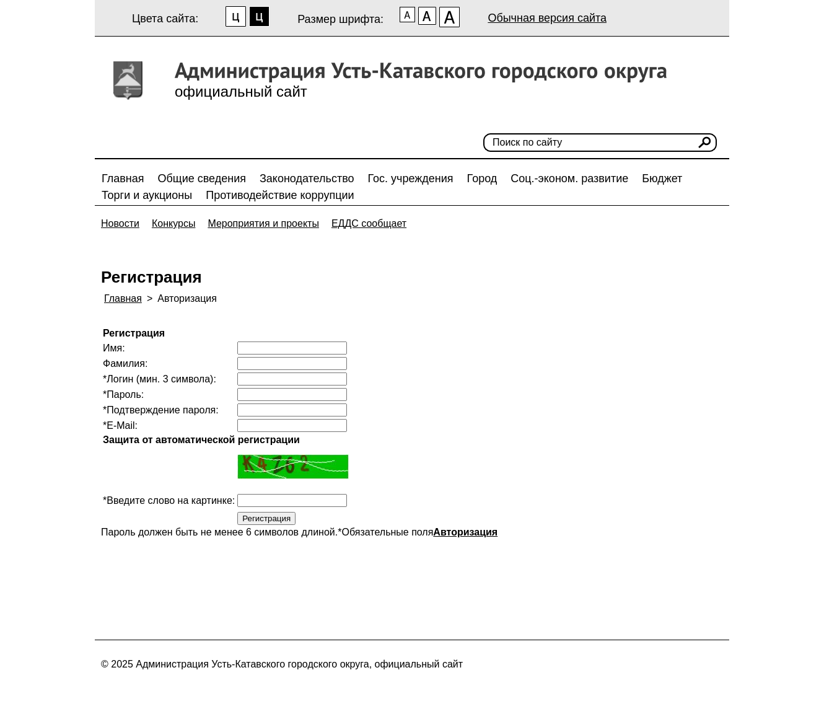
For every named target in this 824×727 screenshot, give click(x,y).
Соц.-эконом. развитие (569, 178)
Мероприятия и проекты (263, 223)
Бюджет (662, 178)
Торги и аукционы (147, 195)
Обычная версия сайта (547, 18)
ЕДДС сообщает (368, 223)
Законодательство (307, 178)
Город (482, 178)
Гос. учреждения (411, 178)
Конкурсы (173, 223)
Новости (120, 223)
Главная (123, 178)
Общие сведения (202, 178)
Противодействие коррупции (280, 195)
